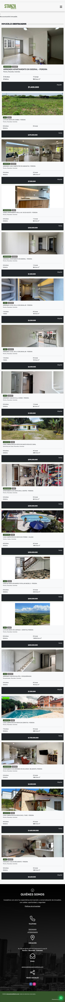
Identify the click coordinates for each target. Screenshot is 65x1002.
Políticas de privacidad (32, 906)
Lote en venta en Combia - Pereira (14, 119)
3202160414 (33, 929)
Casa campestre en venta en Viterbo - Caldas (18, 537)
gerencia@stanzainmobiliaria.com (32, 967)
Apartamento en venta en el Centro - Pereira (18, 491)
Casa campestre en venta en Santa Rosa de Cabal (19, 444)
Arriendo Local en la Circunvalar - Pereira (17, 305)
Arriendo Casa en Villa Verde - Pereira (16, 398)
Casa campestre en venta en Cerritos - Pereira (18, 722)
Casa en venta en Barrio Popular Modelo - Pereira (20, 583)
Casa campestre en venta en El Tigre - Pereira (18, 815)
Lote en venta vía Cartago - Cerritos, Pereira (18, 630)
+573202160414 (32, 932)
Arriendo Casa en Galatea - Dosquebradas (17, 676)
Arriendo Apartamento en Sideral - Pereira (25, 69)
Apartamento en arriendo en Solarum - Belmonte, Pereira (23, 769)
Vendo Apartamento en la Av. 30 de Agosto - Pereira (20, 212)
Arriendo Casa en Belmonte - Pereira (15, 861)
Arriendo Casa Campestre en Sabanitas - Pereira (19, 166)
